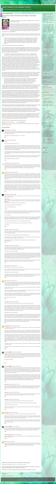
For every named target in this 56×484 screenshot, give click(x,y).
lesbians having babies (27, 123)
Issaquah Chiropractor (8, 434)
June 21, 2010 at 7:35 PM (13, 412)
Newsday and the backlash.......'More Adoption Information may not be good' (47, 87)
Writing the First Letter (46, 116)
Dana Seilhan (6, 163)
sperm (5, 124)
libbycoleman (6, 412)
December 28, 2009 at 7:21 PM (14, 163)
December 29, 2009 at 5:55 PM (14, 301)
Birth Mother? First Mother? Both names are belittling (48, 92)
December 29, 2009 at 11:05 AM (12, 265)
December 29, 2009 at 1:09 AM (14, 229)
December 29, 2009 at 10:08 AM (14, 245)
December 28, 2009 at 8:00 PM (13, 172)
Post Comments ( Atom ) (10, 475)
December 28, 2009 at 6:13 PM (11, 140)
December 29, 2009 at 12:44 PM (11, 280)
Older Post (38, 473)
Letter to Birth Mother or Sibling (48, 114)
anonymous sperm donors (8, 123)
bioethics (21, 123)
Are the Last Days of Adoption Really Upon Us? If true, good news (48, 105)
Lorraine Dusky (7, 366)
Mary (5, 280)
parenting (33, 123)
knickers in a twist (25, 56)
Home (21, 473)
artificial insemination (16, 123)
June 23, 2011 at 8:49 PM (10, 441)
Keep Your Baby (45, 112)
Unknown (6, 172)
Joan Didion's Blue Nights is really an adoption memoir (48, 98)
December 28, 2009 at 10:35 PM (11, 194)
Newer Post (4, 473)
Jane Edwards (46, 52)
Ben (5, 441)
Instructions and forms (46, 124)
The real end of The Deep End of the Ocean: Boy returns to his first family (48, 95)
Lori (5, 140)
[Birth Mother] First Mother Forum (16, 7)
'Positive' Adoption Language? (47, 117)
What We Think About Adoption (48, 118)
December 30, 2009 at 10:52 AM (14, 392)
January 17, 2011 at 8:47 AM (16, 434)
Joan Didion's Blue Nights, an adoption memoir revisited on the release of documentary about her (48, 102)
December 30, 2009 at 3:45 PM (14, 399)
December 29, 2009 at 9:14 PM (16, 366)
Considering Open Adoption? (47, 113)
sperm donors (9, 124)
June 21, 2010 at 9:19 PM (15, 426)
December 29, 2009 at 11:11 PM (14, 384)
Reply (5, 191)
